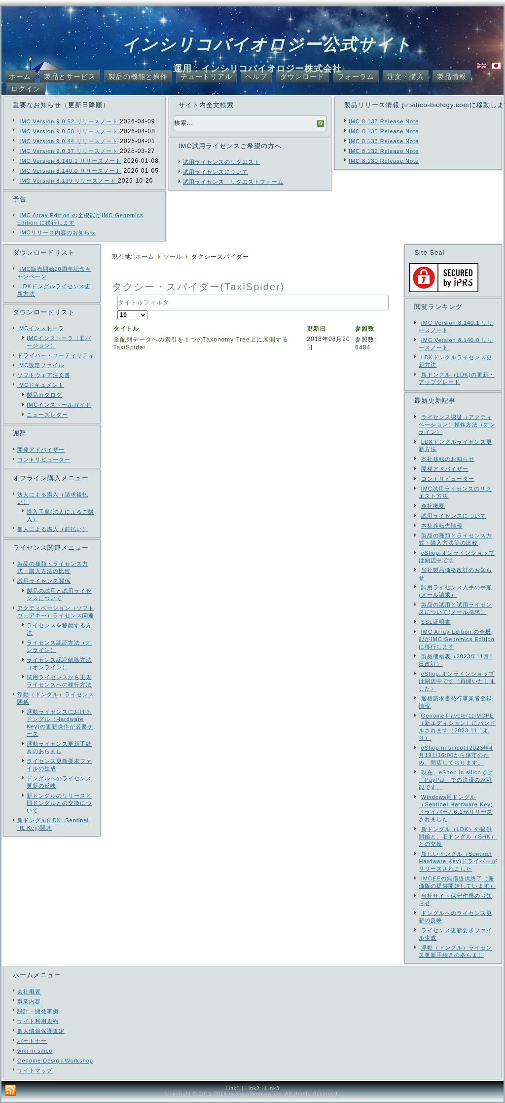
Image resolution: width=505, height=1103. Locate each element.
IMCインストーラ (40, 328)
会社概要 (29, 991)
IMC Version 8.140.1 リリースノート (70, 161)
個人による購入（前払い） (52, 529)
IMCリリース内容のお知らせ (57, 232)
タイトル (126, 328)
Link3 (272, 1088)
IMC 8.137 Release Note (384, 121)
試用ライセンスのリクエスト (221, 162)
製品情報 (452, 76)
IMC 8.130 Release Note (384, 161)
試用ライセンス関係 (44, 581)
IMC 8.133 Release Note (384, 141)
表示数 (117, 310)
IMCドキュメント (40, 385)
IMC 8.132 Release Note (384, 151)
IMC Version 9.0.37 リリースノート (69, 151)
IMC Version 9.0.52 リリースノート (69, 121)
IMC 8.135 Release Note (384, 131)
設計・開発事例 (38, 1011)
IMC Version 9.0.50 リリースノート (68, 131)
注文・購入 (405, 76)
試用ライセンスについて (215, 172)
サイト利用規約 (38, 1021)
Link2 (253, 1088)
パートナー (32, 1041)
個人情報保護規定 (41, 1031)
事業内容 (29, 1001)
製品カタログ (44, 395)
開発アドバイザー (41, 450)
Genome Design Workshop (55, 1061)
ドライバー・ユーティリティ (55, 355)
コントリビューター (44, 459)
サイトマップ (35, 1070)
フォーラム (355, 76)
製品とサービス (70, 76)
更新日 (316, 328)
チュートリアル (206, 76)
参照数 (364, 328)
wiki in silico (34, 1051)
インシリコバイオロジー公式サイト (267, 44)
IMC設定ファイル (40, 365)
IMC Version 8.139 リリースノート (68, 181)
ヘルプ (256, 76)
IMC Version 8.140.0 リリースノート (70, 171)
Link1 (232, 1088)
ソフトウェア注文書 (44, 375)
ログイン (25, 89)
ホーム (20, 76)
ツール (172, 256)
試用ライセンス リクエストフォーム (233, 182)
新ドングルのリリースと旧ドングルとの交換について (59, 803)
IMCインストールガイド (59, 405)
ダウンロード (302, 76)
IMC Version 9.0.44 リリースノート (68, 141)
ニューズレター (47, 415)
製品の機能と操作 (138, 76)
